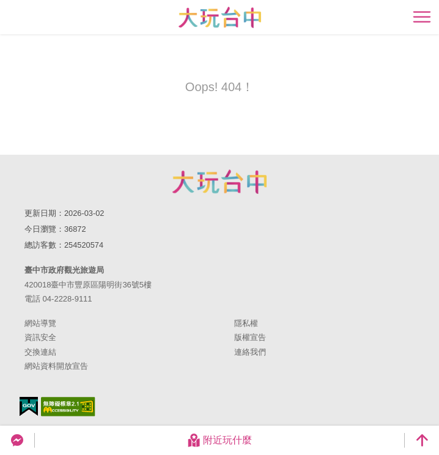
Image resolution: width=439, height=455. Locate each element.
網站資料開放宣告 (56, 366)
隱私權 (246, 323)
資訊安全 (40, 337)
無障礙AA (68, 406)
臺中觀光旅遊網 (220, 17)
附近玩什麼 (219, 440)
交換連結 (40, 352)
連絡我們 (250, 352)
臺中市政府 (219, 181)
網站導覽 (40, 323)
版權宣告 (250, 337)
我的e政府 (29, 406)
